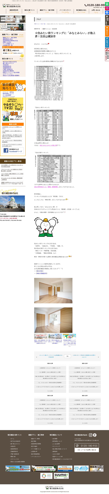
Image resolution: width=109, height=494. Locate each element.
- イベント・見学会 (7, 143)
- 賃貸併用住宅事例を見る (9, 48)
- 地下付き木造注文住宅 (9, 82)
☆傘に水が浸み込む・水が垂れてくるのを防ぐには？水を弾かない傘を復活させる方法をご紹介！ (50, 377)
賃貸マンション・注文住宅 (50, 29)
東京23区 (40, 271)
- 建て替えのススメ (7, 86)
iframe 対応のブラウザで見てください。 (12, 249)
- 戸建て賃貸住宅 (7, 105)
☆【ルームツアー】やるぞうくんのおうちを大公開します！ (50, 386)
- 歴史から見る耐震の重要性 (10, 124)
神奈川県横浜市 (41, 273)
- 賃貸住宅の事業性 (7, 110)
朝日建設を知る (81, 11)
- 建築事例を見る (7, 44)
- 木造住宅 (5, 91)
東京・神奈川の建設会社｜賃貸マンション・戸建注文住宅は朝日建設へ (55, 342)
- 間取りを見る (6, 53)
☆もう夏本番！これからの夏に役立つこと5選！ (50, 372)
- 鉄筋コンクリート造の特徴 (10, 115)
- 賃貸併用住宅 (6, 96)
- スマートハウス (7, 119)
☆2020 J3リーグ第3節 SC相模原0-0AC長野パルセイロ (84, 356)
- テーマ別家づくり (7, 58)
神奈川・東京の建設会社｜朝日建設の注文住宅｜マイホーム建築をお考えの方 (40, 342)
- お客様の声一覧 (7, 62)
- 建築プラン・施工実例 (9, 39)
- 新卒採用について (7, 148)
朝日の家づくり (30, 11)
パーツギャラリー (65, 11)
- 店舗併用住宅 (6, 101)
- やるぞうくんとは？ (8, 156)
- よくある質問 (6, 152)
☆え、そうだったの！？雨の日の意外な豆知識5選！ (50, 382)
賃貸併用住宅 (14, 11)
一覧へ (67, 356)
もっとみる (50, 391)
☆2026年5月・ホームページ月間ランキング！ (50, 368)
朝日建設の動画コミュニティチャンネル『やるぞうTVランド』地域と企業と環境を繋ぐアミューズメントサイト (69, 343)
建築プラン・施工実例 (47, 11)
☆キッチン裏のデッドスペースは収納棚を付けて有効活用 (51, 356)
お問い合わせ (96, 11)
